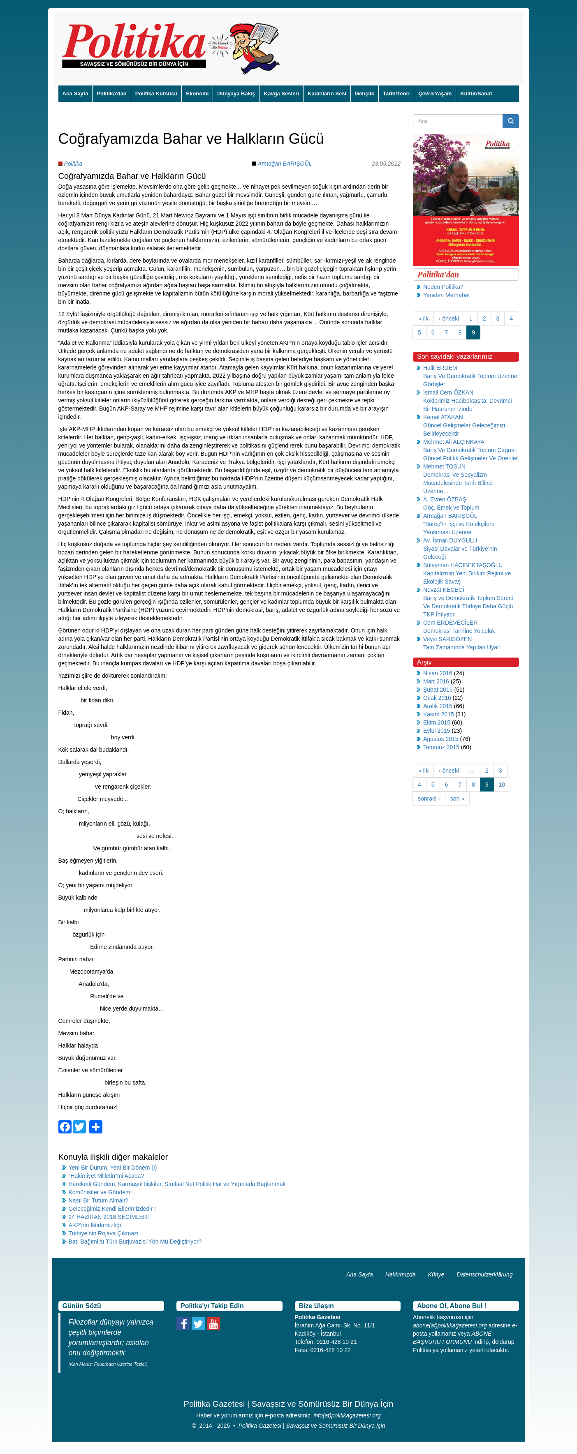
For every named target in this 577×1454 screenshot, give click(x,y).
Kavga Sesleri (281, 93)
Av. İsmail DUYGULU (450, 540)
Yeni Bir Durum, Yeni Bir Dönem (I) (113, 1167)
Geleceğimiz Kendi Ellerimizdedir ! (112, 1208)
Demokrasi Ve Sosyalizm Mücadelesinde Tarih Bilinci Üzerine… (458, 482)
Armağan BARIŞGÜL (285, 163)
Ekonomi (197, 93)
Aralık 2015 (437, 706)
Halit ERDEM (440, 368)
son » (457, 798)
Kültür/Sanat (476, 93)
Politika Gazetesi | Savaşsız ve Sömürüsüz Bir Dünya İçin (312, 1425)
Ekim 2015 (436, 722)
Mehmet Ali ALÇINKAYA (453, 442)
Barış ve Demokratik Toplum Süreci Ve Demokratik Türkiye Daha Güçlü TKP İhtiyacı (468, 606)
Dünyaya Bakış (236, 93)
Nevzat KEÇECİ (443, 589)
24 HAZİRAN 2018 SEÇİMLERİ (109, 1217)
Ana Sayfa (75, 93)
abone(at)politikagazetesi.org (450, 1325)
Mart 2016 (436, 681)
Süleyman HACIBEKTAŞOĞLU (463, 565)
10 (502, 784)
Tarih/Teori (396, 93)
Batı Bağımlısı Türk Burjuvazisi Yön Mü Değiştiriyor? (135, 1241)
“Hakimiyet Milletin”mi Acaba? (106, 1175)
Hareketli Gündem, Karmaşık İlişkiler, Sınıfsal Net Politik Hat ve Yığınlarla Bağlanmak (177, 1184)
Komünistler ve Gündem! (100, 1192)
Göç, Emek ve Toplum (451, 507)
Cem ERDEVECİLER (450, 622)
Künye (436, 1274)
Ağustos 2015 (441, 739)
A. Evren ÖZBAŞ (444, 499)
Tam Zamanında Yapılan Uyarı (462, 647)
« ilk (423, 318)
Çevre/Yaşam (435, 93)
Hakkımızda (400, 1274)
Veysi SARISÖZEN (447, 639)
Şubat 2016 (438, 689)
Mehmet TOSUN (444, 466)
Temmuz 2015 (441, 747)
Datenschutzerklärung (484, 1274)
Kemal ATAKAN (443, 417)
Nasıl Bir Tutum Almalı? (99, 1200)
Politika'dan (111, 93)
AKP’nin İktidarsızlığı (95, 1225)
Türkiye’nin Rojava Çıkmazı (104, 1233)
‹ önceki (449, 318)
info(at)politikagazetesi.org (346, 1415)
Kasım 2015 (438, 714)
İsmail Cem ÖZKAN (448, 392)
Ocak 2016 (437, 698)
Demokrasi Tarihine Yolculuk (459, 631)
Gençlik (364, 93)
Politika (73, 163)
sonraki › (429, 798)
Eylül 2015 (436, 730)
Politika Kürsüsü (156, 93)
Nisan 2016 (437, 673)
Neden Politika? (443, 287)
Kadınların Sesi (327, 93)
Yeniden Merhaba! (446, 295)
